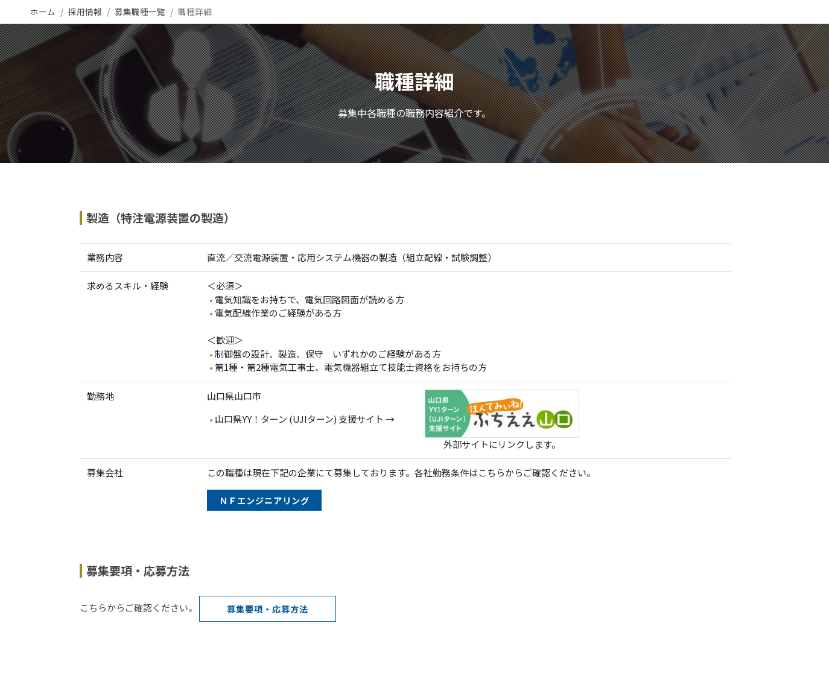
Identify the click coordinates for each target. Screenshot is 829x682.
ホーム (43, 11)
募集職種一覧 (140, 11)
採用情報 (85, 11)
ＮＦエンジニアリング (264, 500)
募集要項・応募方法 (267, 608)
